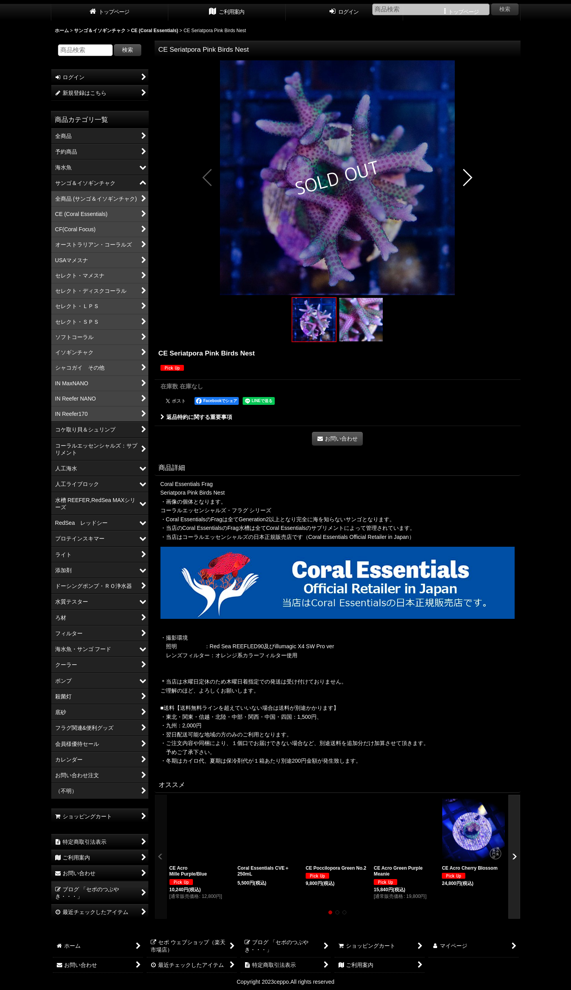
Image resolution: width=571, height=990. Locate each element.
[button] (207, 177)
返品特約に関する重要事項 (196, 417)
